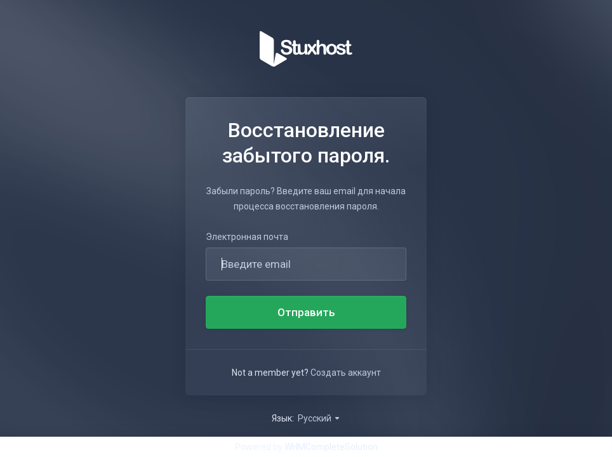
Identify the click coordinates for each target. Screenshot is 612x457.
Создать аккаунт (345, 373)
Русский (319, 418)
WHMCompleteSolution (331, 447)
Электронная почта (247, 237)
